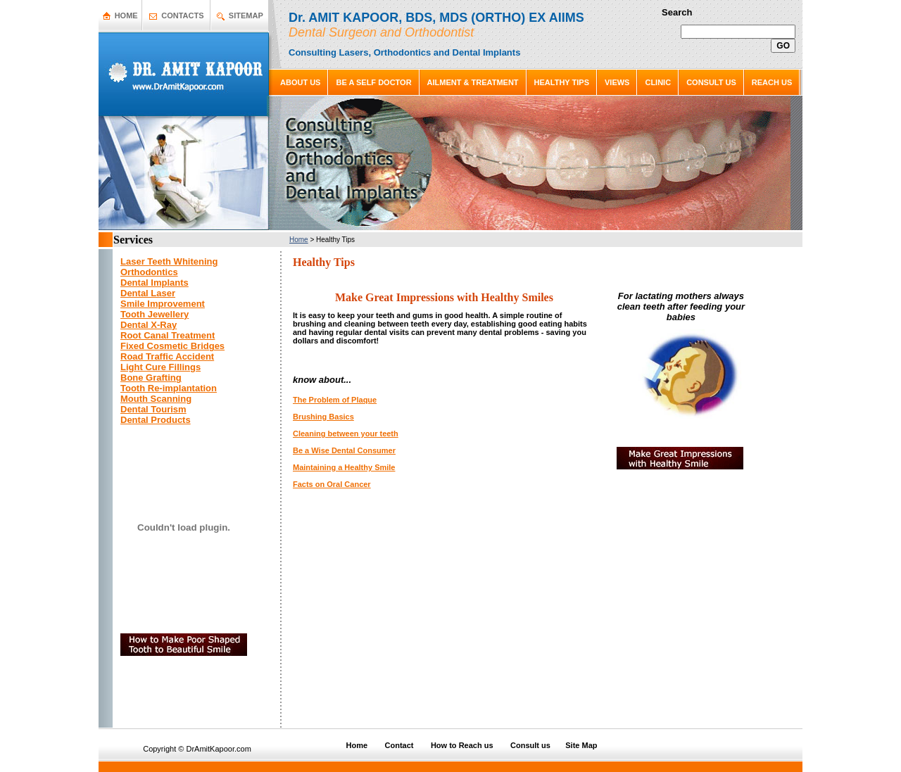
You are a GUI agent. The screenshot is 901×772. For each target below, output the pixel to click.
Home (298, 239)
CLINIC (658, 82)
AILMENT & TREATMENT (473, 82)
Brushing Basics (323, 416)
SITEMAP (246, 15)
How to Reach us (462, 745)
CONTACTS (182, 15)
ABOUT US (300, 82)
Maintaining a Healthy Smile (344, 467)
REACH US (772, 82)
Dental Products (155, 420)
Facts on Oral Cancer (332, 484)
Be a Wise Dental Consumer (344, 450)
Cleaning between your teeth (345, 433)
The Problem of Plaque (335, 400)
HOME (126, 15)
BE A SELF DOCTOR (373, 82)
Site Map (581, 745)
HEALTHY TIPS (561, 82)
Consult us (530, 745)
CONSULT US (711, 82)
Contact (399, 745)
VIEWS (617, 82)
